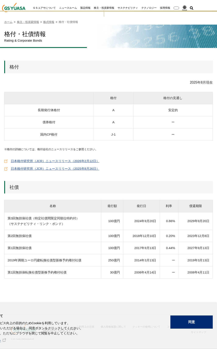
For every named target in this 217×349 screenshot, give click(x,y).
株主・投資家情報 (91, 7)
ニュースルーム (55, 7)
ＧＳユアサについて (31, 7)
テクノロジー (136, 7)
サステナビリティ (115, 7)
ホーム (8, 22)
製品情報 (73, 7)
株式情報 (48, 22)
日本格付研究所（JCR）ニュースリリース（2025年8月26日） (55, 168)
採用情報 (152, 7)
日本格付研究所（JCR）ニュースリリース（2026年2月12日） (55, 160)
